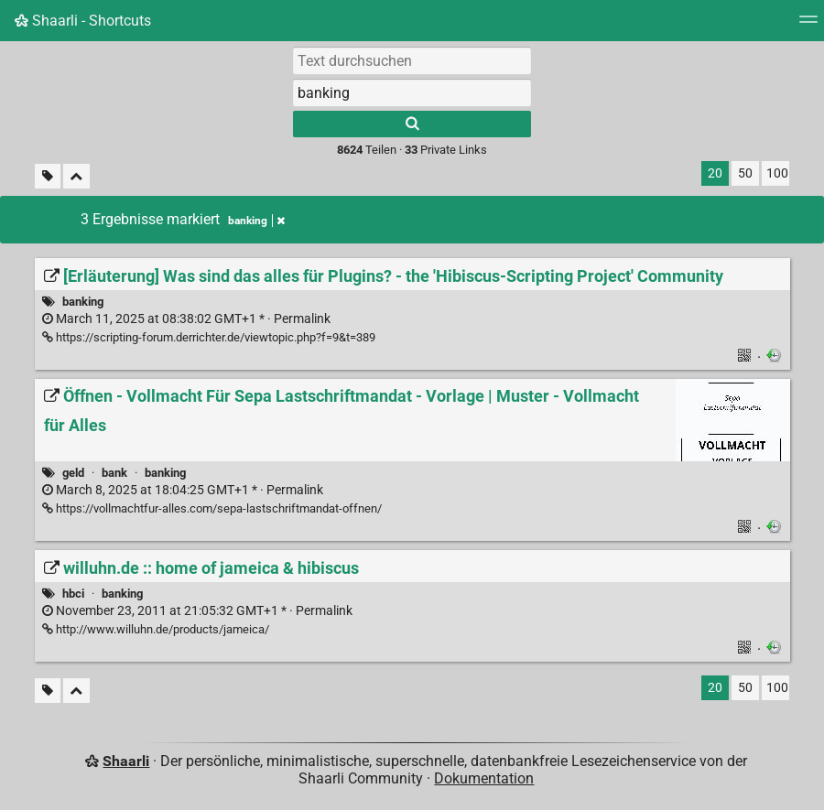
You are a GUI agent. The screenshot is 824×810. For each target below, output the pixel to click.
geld (73, 473)
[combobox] (412, 92)
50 (745, 173)
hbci (73, 593)
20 (715, 173)
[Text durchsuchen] (412, 60)
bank (114, 473)
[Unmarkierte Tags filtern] (47, 176)
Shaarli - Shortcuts (83, 20)
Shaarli (126, 761)
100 (777, 173)
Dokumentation (484, 778)
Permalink (186, 319)
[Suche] (412, 124)
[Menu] (808, 25)
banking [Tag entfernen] (256, 220)
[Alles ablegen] (76, 176)
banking (82, 301)
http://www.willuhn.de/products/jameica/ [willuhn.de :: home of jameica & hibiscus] (155, 629)
